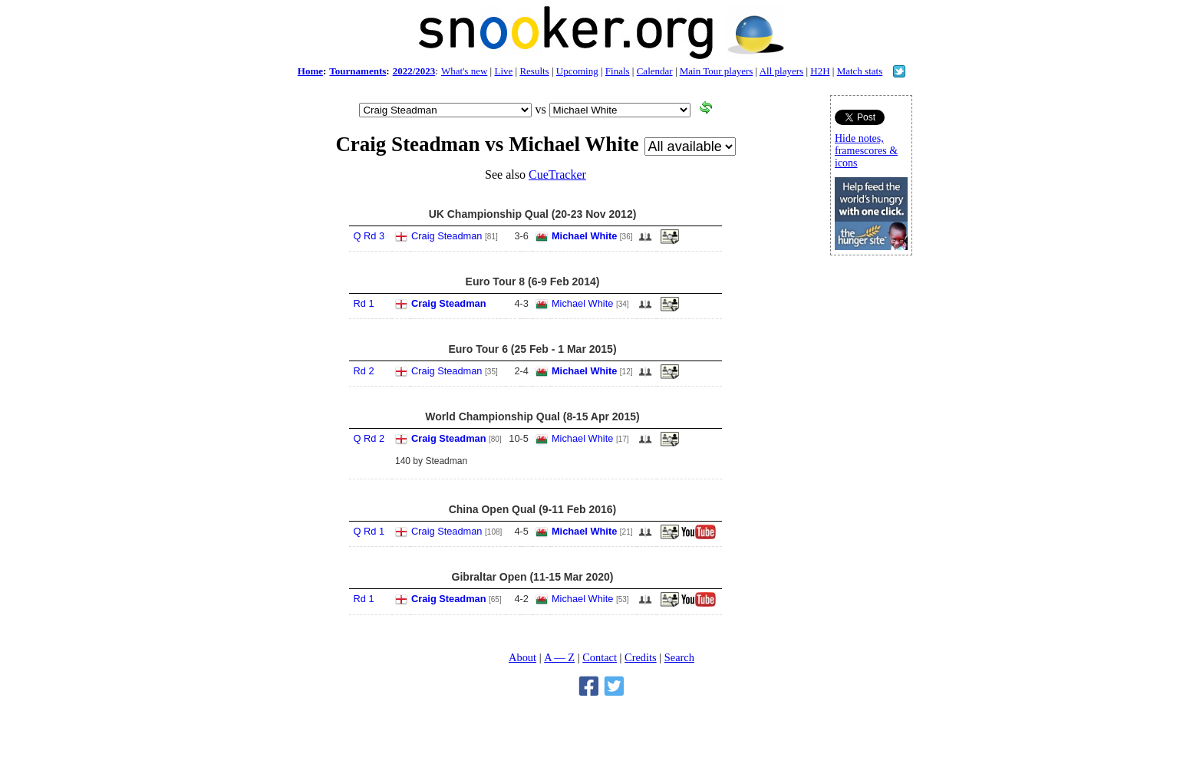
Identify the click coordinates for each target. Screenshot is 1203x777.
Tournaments (357, 71)
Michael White (584, 236)
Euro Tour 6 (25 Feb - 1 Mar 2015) (532, 349)
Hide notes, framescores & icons (866, 151)
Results (534, 71)
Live (503, 71)
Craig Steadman (446, 236)
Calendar (655, 71)
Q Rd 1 (368, 531)
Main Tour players (716, 71)
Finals (617, 71)
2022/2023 (414, 71)
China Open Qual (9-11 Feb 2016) (533, 509)
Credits (641, 657)
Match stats (860, 71)
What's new (464, 71)
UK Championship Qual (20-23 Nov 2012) (533, 214)
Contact (599, 657)
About (522, 657)
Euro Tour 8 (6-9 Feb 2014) (533, 281)
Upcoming (577, 71)
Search (679, 657)
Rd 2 (363, 371)
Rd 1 (363, 303)
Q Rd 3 (368, 236)
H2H (819, 71)
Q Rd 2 (368, 438)
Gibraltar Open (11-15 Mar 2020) (533, 577)
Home (310, 71)
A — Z (559, 657)
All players (781, 71)
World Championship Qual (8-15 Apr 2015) (532, 416)
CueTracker (557, 174)
